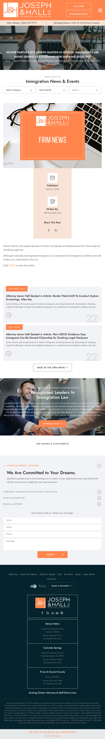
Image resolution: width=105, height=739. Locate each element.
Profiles (13, 574)
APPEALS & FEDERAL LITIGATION (23, 465)
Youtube (57, 613)
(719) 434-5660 (55, 659)
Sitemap (41, 723)
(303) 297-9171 (29, 23)
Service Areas (47, 574)
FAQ (60, 574)
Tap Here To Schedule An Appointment (52, 734)
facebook (49, 230)
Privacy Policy (80, 723)
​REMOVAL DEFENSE (13, 504)
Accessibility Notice (64, 723)
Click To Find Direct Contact (77, 23)
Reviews (68, 574)
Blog (78, 574)
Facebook (43, 613)
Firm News (89, 574)
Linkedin (52, 613)
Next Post (14, 327)
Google (47, 613)
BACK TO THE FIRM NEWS (51, 367)
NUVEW (50, 723)
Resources (32, 723)
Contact (51, 579)
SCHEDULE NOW (51, 423)
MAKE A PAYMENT (60, 586)
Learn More (8, 315)
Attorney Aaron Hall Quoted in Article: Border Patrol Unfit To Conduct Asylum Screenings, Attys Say (52, 297)
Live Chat (78, 6)
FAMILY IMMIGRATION (14, 498)
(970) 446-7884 (55, 680)
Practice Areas (28, 574)
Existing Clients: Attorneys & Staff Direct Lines (52, 692)
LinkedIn (55, 230)
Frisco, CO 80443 (52, 677)
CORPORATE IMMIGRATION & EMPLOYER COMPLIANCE (30, 491)
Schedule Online (78, 14)
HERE (11, 265)
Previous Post (17, 288)
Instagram (62, 613)
